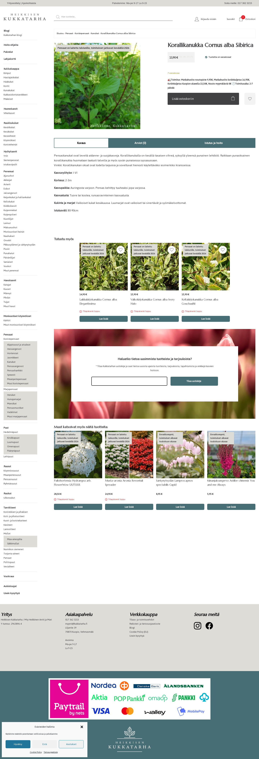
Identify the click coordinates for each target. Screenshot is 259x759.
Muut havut (9, 306)
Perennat (9, 171)
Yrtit (6, 156)
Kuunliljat (8, 219)
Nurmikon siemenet (14, 549)
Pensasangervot (15, 366)
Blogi (6, 30)
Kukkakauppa (11, 68)
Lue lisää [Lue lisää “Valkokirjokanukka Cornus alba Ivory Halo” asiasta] (154, 319)
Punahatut (9, 253)
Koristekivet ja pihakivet (16, 512)
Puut (6, 427)
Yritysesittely (13, 3)
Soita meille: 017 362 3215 (238, 3)
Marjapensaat (11, 389)
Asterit (7, 184)
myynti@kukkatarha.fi (76, 624)
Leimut (7, 223)
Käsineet (8, 525)
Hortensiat (12, 353)
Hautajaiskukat (11, 77)
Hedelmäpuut (11, 432)
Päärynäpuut (13, 451)
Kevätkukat (9, 127)
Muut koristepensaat (17, 383)
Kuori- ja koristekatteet (15, 520)
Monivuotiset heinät (14, 232)
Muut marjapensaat (17, 416)
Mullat (7, 533)
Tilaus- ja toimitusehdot (142, 619)
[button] (82, 727)
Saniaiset (8, 262)
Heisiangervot (14, 349)
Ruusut (7, 466)
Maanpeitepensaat (16, 379)
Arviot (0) (140, 143)
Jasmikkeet (13, 357)
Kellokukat (9, 201)
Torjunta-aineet (11, 553)
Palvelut (8, 52)
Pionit (7, 249)
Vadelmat (12, 412)
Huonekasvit (10, 108)
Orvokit (7, 240)
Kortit (6, 86)
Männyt (7, 293)
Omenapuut (13, 446)
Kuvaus (81, 143)
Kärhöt (7, 320)
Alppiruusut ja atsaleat (18, 344)
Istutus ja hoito (214, 143)
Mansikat (12, 403)
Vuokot (7, 266)
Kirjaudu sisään (208, 19)
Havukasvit (10, 280)
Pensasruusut (10, 479)
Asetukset (71, 744)
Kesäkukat (9, 131)
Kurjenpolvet (10, 214)
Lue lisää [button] (180, 507)
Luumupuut (13, 442)
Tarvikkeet (10, 507)
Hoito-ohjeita (11, 45)
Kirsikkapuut (13, 438)
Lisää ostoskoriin (183, 99)
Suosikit (231, 19)
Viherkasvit (9, 113)
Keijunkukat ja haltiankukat (17, 197)
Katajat (7, 284)
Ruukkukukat (11, 123)
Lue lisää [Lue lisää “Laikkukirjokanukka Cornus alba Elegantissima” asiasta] (103, 319)
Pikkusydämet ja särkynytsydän (19, 244)
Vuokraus (9, 576)
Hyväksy (18, 744)
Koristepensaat (11, 339)
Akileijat (8, 180)
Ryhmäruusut (10, 483)
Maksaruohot (10, 227)
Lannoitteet (10, 529)
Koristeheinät (10, 144)
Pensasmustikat (15, 408)
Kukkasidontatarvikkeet (16, 94)
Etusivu (60, 33)
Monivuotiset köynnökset (17, 316)
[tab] (81, 143)
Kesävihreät (9, 136)
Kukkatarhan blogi (13, 35)
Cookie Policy (36, 752)
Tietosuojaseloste (51, 752)
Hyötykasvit (10, 151)
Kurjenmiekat (10, 210)
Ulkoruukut (9, 498)
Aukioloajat (10, 586)
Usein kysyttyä (12, 593)
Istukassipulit (10, 164)
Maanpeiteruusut (12, 475)
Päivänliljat (9, 257)
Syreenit (11, 375)
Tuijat (6, 302)
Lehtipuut (8, 456)
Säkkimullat (13, 543)
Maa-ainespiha (14, 539)
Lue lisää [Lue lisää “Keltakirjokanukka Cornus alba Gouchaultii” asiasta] (205, 319)
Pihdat (7, 297)
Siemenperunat (11, 160)
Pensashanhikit (14, 370)
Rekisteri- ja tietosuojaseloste (145, 624)
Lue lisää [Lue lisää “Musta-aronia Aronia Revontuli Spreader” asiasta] (129, 507)
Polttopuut (9, 562)
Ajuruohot (9, 176)
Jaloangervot (10, 193)
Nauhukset (9, 236)
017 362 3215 (72, 619)
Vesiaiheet (9, 566)
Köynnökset (10, 140)
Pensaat (8, 334)
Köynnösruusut (11, 470)
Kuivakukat (9, 90)
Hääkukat (8, 82)
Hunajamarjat (14, 399)
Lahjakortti (10, 59)
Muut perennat (11, 270)
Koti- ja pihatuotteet (14, 516)
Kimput (7, 73)
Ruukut (7, 493)
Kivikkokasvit (10, 206)
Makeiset (8, 99)
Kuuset (7, 289)
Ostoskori (248, 19)
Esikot (7, 188)
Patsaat (8, 558)
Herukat (11, 395)
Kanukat (11, 362)
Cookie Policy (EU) (139, 632)
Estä (44, 744)
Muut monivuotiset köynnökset (20, 325)
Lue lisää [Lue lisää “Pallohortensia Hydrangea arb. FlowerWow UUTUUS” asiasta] (78, 507)
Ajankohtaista (29, 3)
